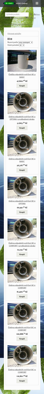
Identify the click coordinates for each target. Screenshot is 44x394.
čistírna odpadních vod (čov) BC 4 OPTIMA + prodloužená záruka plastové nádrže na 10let (22, 119)
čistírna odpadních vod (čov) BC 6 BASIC (22, 160)
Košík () (30, 17)
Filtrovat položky (14, 34)
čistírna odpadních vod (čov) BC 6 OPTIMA (22, 202)
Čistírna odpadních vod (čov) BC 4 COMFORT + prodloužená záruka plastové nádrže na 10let (22, 245)
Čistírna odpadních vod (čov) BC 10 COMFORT (22, 328)
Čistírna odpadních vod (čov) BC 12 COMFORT (22, 371)
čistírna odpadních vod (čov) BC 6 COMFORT (22, 286)
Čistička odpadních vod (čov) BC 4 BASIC (22, 75)
